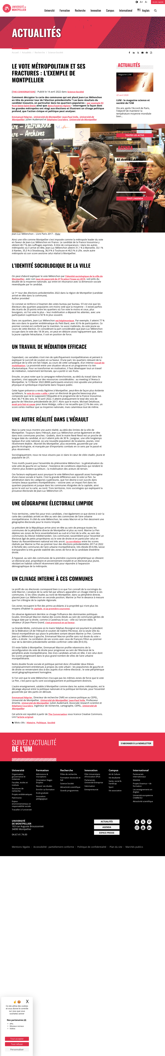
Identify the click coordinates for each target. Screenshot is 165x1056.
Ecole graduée (43, 792)
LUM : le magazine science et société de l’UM (133, 102)
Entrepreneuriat (92, 791)
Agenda (106, 834)
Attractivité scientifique (65, 788)
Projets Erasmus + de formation (143, 784)
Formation (65, 10)
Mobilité (137, 780)
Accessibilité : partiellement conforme (53, 854)
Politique (42, 722)
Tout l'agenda (135, 198)
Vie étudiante (115, 777)
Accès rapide (158, 2)
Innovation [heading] (91, 770)
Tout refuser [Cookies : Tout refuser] (17, 1044)
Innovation (96, 10)
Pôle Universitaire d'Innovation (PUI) (93, 775)
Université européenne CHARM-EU (143, 798)
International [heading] (141, 770)
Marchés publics (134, 854)
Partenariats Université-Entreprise (90, 782)
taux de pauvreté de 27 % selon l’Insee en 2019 (67, 278)
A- (146, 2)
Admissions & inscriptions (42, 775)
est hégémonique (65, 320)
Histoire (31, 722)
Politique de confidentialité (91, 854)
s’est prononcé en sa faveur (61, 622)
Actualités (107, 829)
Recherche (80, 10)
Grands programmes (70, 792)
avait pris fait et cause (25, 404)
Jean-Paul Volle (74, 116)
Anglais (145, 10)
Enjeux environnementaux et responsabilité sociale (21, 807)
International (125, 10)
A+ (142, 2)
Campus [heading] (114, 770)
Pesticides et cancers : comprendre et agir (129, 178)
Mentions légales (21, 854)
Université (49, 10)
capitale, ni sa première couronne (53, 608)
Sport (111, 787)
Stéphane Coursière (59, 119)
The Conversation (58, 714)
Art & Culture (115, 774)
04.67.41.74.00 (19, 841)
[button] (142, 52)
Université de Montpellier (49, 116)
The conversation (24, 91)
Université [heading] (18, 770)
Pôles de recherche (69, 774)
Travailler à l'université (17, 815)
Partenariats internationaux (140, 775)
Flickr (58, 233)
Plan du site (116, 854)
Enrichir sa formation (46, 789)
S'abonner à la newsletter (136, 743)
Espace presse (106, 840)
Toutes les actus (134, 135)
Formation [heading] (42, 770)
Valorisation (90, 788)
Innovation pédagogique (42, 797)
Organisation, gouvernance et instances (19, 776)
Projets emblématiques (19, 795)
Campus (110, 10)
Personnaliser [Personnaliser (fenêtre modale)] (17, 1049)
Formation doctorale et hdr (70, 779)
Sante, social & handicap (116, 782)
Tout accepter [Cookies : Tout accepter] (17, 1038)
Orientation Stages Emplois (45, 781)
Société (53, 722)
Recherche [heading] (67, 770)
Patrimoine (17, 800)
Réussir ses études (45, 786)
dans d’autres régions (62, 105)
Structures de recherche (18, 789)
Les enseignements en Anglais (142, 790)
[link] (129, 52)
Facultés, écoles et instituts (20, 783)
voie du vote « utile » (39, 393)
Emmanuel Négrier (23, 116)
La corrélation (74, 541)
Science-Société (77, 91)
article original (26, 716)
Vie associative (116, 790)
